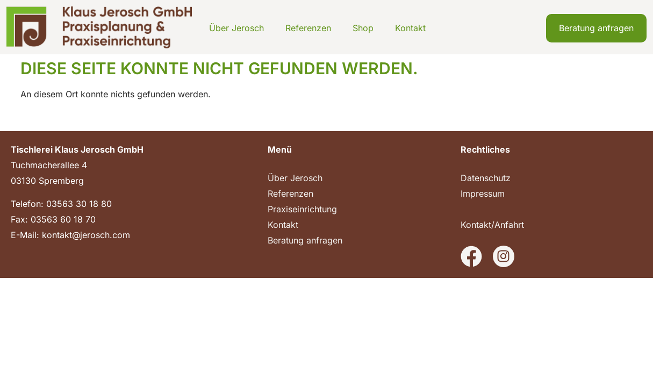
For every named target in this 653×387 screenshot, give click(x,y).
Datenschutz (486, 178)
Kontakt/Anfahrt (492, 224)
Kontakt (410, 28)
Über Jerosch (236, 28)
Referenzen (308, 28)
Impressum (483, 193)
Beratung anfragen (305, 240)
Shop (363, 28)
